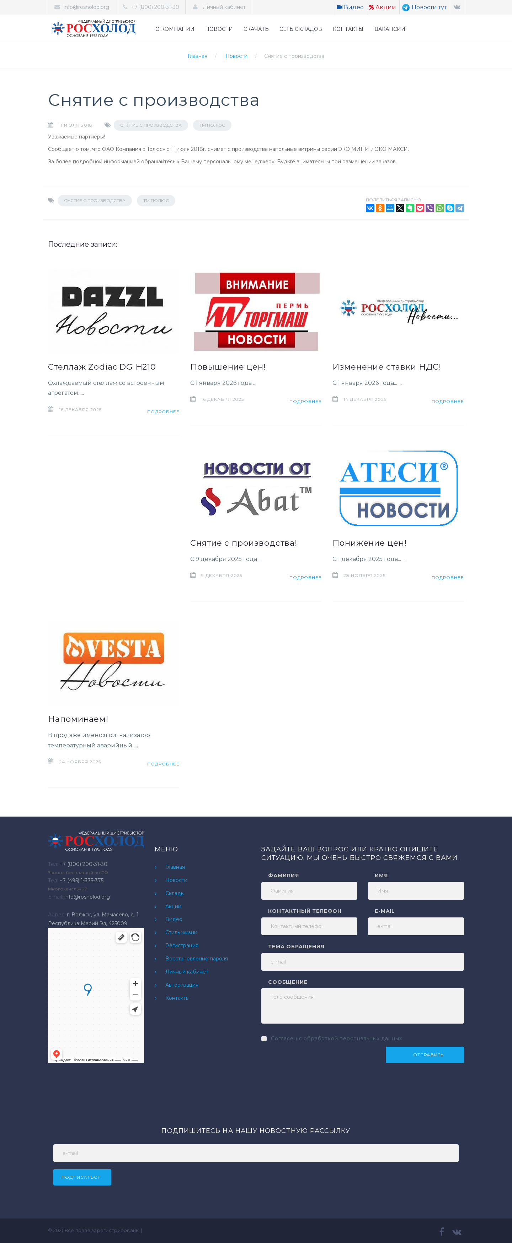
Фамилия (283, 875)
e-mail (385, 911)
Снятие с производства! (243, 543)
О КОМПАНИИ (174, 29)
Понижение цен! (369, 543)
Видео (350, 7)
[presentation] (315, 1060)
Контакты (177, 998)
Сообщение (288, 982)
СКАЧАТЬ (256, 29)
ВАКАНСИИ (389, 29)
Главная (197, 56)
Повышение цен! (228, 367)
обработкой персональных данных (353, 1038)
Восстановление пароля (196, 958)
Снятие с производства (294, 56)
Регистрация (181, 945)
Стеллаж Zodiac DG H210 (102, 367)
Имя (381, 875)
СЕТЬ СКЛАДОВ (300, 29)
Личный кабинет (223, 7)
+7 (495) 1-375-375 (81, 880)
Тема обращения (296, 946)
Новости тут (424, 7)
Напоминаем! (78, 719)
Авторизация (181, 985)
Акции (382, 7)
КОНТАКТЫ (348, 29)
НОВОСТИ (219, 29)
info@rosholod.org (86, 7)
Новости (236, 56)
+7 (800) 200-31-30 (155, 7)
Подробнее (163, 411)
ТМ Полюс (212, 125)
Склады (175, 893)
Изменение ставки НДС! (386, 367)
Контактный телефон (305, 911)
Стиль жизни (181, 932)
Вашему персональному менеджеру (227, 161)
